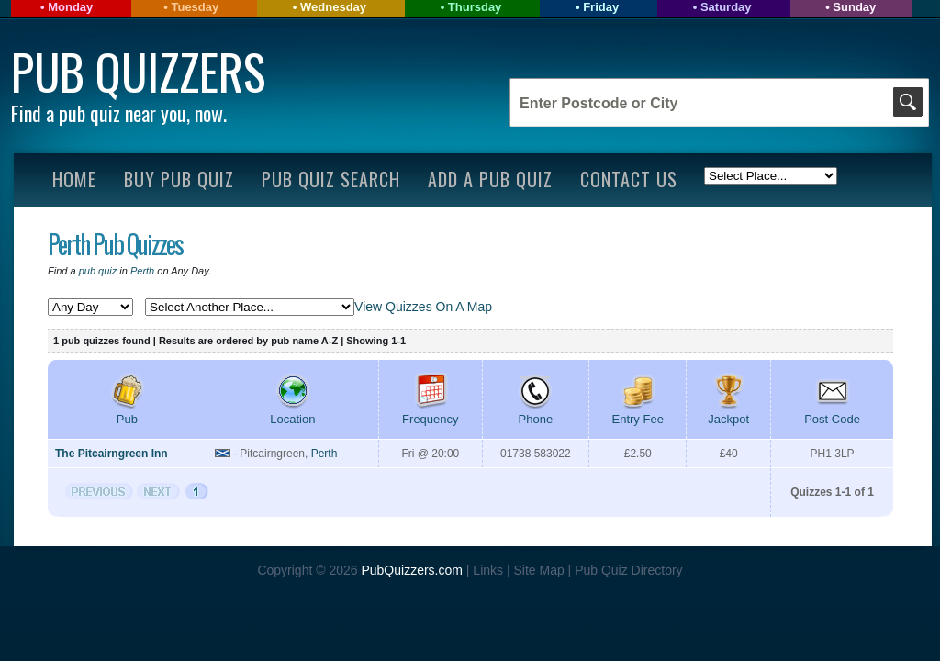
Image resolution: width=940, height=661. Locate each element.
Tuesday (194, 7)
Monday (70, 7)
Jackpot (728, 412)
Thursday (475, 7)
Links (488, 570)
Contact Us (628, 179)
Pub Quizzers (138, 71)
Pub (126, 412)
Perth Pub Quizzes (115, 244)
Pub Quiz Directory (628, 570)
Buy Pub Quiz (179, 179)
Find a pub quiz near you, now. (119, 113)
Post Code (832, 412)
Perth (142, 270)
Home (74, 179)
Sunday (854, 7)
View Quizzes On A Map (423, 306)
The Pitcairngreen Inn (111, 453)
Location (292, 412)
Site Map (540, 570)
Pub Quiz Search (331, 179)
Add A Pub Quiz (490, 179)
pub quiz (98, 270)
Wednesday (333, 7)
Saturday (726, 7)
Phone (535, 412)
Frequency (430, 412)
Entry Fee (638, 412)
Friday (601, 7)
